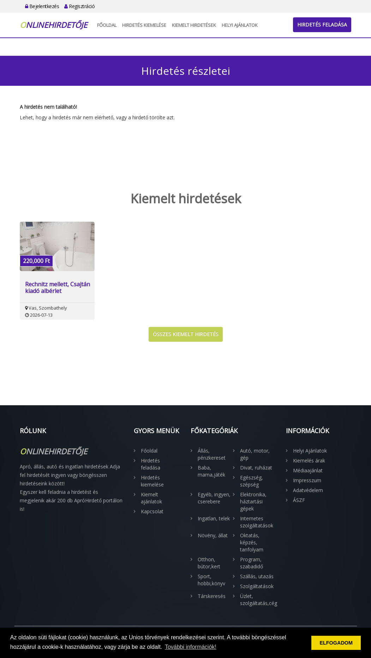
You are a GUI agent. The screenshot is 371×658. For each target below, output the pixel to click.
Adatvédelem (308, 490)
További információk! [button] (190, 647)
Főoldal (106, 25)
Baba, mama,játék (211, 471)
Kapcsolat (152, 511)
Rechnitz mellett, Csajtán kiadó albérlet (57, 287)
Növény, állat (213, 535)
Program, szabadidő (251, 563)
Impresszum (307, 480)
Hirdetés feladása (322, 24)
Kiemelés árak (309, 460)
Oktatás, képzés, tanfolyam (251, 542)
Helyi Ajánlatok (240, 25)
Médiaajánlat (308, 470)
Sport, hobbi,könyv (211, 580)
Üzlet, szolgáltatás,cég (257, 599)
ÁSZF (299, 500)
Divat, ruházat (256, 467)
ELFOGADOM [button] (336, 643)
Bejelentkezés (42, 6)
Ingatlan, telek (214, 518)
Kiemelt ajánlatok (151, 498)
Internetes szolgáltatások (256, 522)
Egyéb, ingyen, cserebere (214, 498)
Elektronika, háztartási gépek (253, 501)
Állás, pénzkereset (212, 454)
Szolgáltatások (257, 586)
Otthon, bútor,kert (209, 563)
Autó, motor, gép (255, 454)
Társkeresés (212, 596)
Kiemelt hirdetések (194, 25)
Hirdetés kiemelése (144, 25)
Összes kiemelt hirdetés (186, 334)
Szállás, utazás (257, 576)
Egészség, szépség (251, 481)
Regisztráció (79, 6)
